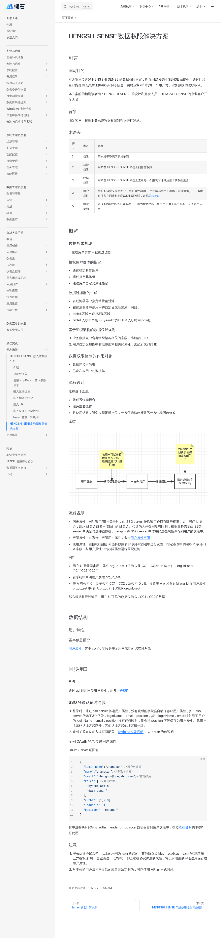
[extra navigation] (212, 6)
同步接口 (154, 195)
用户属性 (75, 648)
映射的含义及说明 (131, 732)
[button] (27, 18)
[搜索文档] (77, 6)
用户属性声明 (140, 538)
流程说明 (185, 827)
